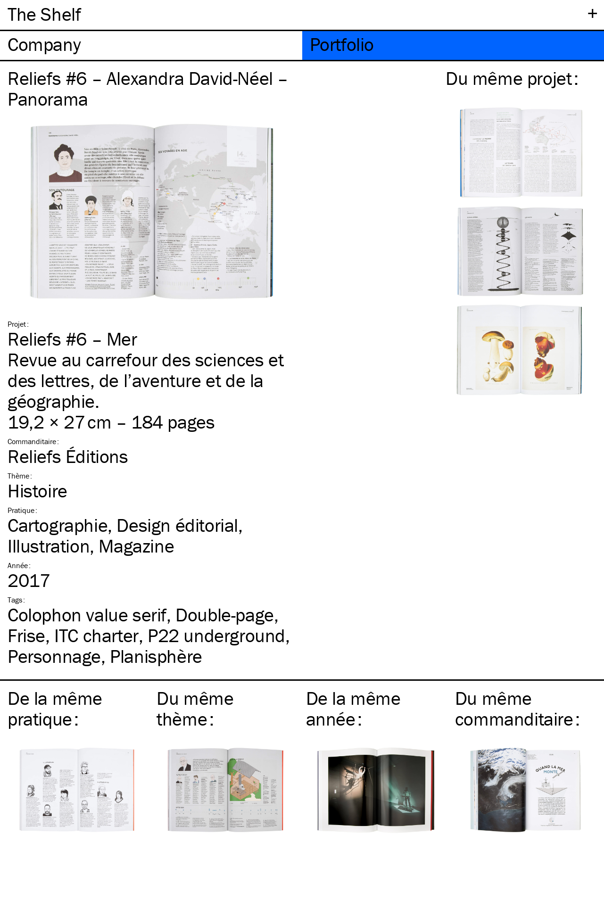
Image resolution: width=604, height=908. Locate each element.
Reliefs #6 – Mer (72, 338)
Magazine (136, 545)
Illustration (49, 545)
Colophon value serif (87, 614)
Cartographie (58, 525)
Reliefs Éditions (68, 456)
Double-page (224, 614)
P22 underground (216, 635)
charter (96, 635)
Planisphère (156, 656)
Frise (26, 635)
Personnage (54, 656)
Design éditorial (177, 525)
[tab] (151, 45)
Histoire (37, 490)
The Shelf (44, 13)
